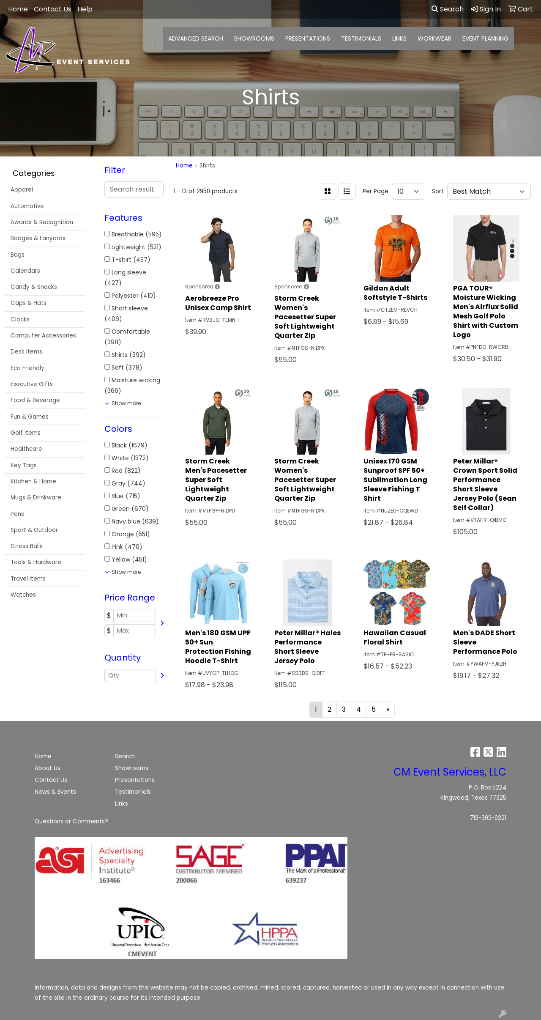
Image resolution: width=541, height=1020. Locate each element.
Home (43, 756)
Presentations (135, 780)
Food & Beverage (35, 400)
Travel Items (28, 579)
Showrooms (131, 768)
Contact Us (51, 780)
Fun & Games (30, 417)
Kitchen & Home (33, 481)
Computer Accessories (43, 336)
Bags (18, 255)
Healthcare (26, 449)
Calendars (25, 271)
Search (448, 9)
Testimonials (133, 792)
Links (121, 804)
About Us (47, 768)
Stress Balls (27, 546)
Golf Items (26, 433)
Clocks (20, 319)
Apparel (22, 190)
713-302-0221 (488, 818)
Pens (17, 514)
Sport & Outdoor (34, 530)
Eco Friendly (27, 368)
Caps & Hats (28, 303)
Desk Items (26, 352)
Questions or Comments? (71, 821)
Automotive (27, 206)
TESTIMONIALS (361, 38)
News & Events (55, 792)
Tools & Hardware (36, 562)
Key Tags (24, 465)
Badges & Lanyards (38, 238)
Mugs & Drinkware (36, 498)
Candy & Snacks (34, 287)
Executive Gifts (32, 384)
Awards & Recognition (42, 222)
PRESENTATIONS (307, 38)
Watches (23, 595)
